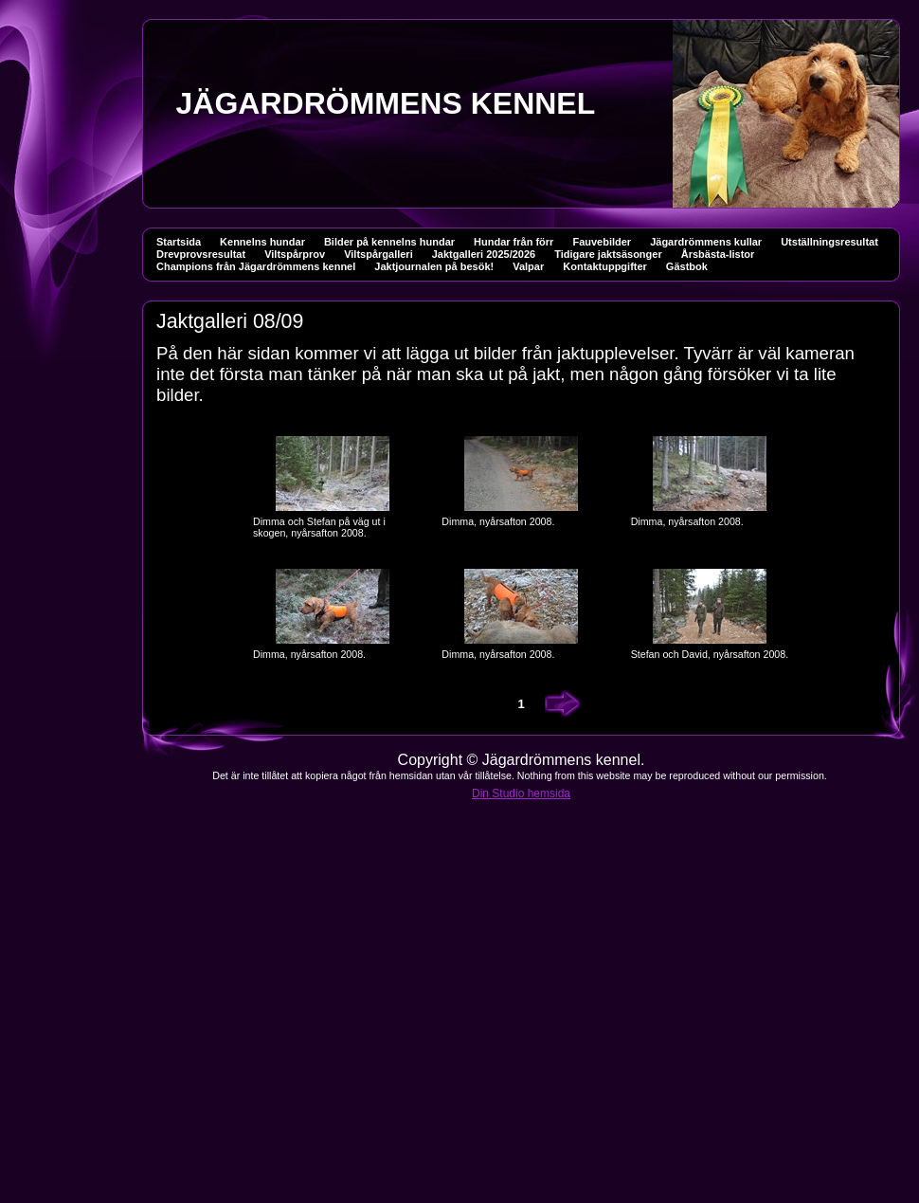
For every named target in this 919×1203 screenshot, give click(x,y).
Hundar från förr (513, 241)
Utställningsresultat (829, 241)
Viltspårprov (294, 254)
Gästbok (687, 266)
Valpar (528, 266)
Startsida (178, 241)
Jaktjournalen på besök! (434, 266)
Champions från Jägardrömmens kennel (255, 266)
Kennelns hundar (262, 241)
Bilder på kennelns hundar (389, 241)
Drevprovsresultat (200, 254)
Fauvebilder (601, 241)
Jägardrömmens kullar (706, 241)
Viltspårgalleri (378, 254)
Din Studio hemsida (521, 793)
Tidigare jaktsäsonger (608, 254)
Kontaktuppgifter (605, 266)
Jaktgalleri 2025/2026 (483, 254)
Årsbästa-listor (718, 254)
